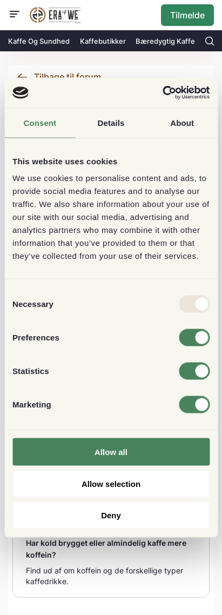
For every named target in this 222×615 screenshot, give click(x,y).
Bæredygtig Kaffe (165, 41)
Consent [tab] (39, 122)
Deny (111, 515)
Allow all (111, 452)
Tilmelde (187, 15)
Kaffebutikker (103, 41)
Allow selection (111, 483)
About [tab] (182, 122)
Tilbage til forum (67, 76)
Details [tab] (111, 122)
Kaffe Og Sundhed (39, 41)
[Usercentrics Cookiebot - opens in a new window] (162, 93)
